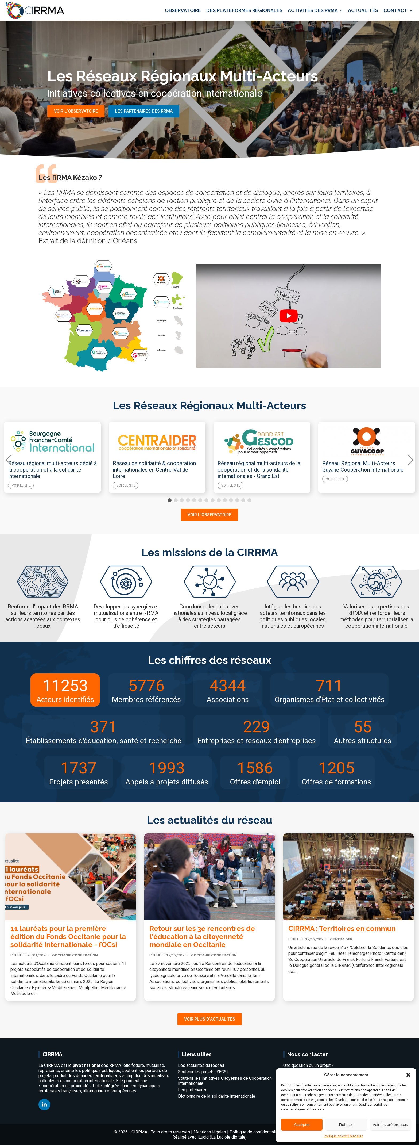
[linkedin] (44, 1104)
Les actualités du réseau (201, 1065)
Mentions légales (209, 1132)
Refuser (346, 1124)
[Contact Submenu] (411, 10)
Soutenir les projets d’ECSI (203, 1071)
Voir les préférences (390, 1124)
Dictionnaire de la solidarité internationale (216, 1096)
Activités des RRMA (313, 10)
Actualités (363, 10)
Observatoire (183, 10)
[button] (408, 1075)
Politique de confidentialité (343, 1136)
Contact (395, 10)
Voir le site (21, 485)
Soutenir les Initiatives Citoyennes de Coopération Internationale (225, 1081)
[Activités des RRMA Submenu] (341, 10)
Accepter (302, 1124)
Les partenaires (192, 1089)
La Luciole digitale (228, 1137)
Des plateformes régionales (244, 10)
